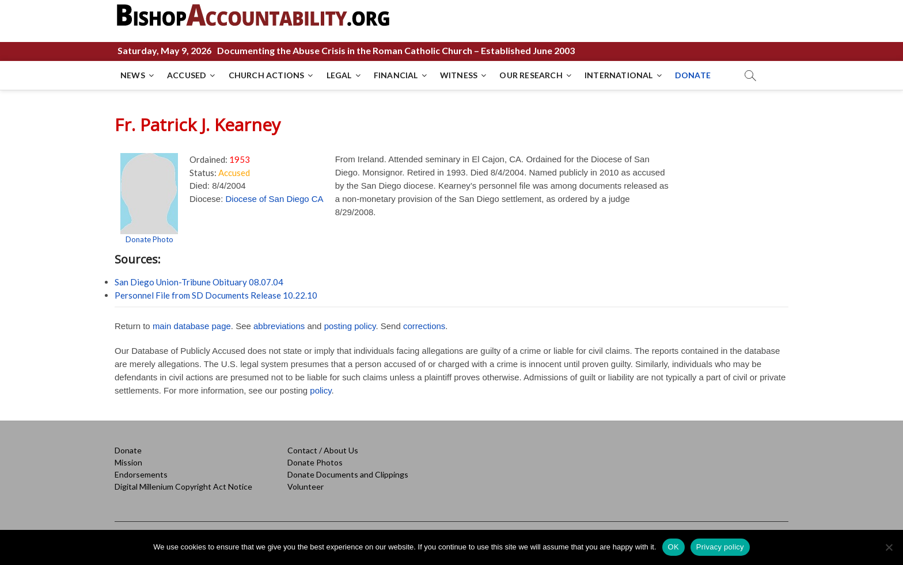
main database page (192, 326)
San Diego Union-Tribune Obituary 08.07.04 (199, 282)
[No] (888, 547)
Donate (128, 450)
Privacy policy (720, 547)
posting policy (350, 326)
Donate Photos (315, 462)
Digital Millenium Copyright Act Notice (183, 486)
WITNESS (458, 75)
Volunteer (305, 486)
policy (320, 390)
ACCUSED (186, 75)
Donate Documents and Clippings (347, 474)
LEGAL (339, 75)
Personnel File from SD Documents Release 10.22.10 (216, 295)
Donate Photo (149, 239)
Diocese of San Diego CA (275, 199)
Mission (128, 462)
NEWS (132, 75)
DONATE (693, 75)
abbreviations (279, 326)
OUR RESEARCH (530, 75)
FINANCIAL (396, 75)
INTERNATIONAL (619, 75)
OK (673, 547)
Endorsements (141, 474)
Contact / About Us (322, 450)
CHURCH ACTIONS (267, 75)
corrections (424, 326)
